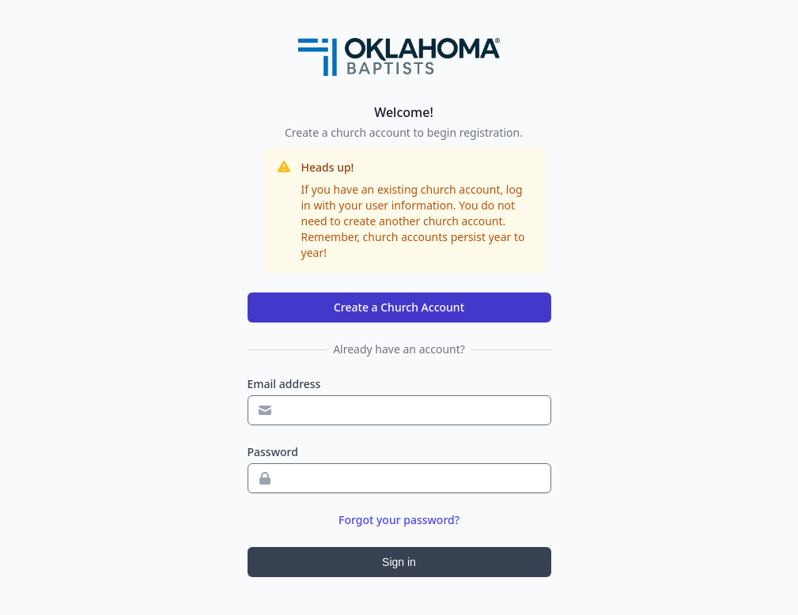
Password (273, 451)
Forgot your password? (399, 519)
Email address (284, 383)
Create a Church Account (399, 307)
